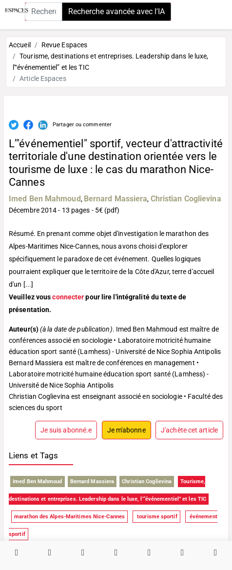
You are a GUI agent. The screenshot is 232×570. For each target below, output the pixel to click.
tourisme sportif (156, 516)
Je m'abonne (126, 430)
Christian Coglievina (186, 198)
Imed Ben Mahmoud (45, 198)
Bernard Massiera (116, 198)
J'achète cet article (189, 430)
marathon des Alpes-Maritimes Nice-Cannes (69, 516)
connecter (68, 297)
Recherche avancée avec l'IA (116, 11)
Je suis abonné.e (66, 430)
